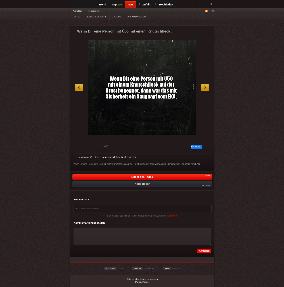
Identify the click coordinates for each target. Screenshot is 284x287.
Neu (130, 4)
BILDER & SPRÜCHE (96, 17)
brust (123, 157)
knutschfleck (114, 157)
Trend (102, 4)
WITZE (76, 17)
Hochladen (164, 4)
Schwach (94, 147)
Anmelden (77, 11)
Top (117, 4)
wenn (104, 157)
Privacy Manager (142, 282)
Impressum (153, 279)
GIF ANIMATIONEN (136, 17)
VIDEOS (116, 17)
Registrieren (93, 11)
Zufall (144, 4)
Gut (80, 147)
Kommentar (84, 157)
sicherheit (131, 157)
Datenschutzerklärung (136, 279)
